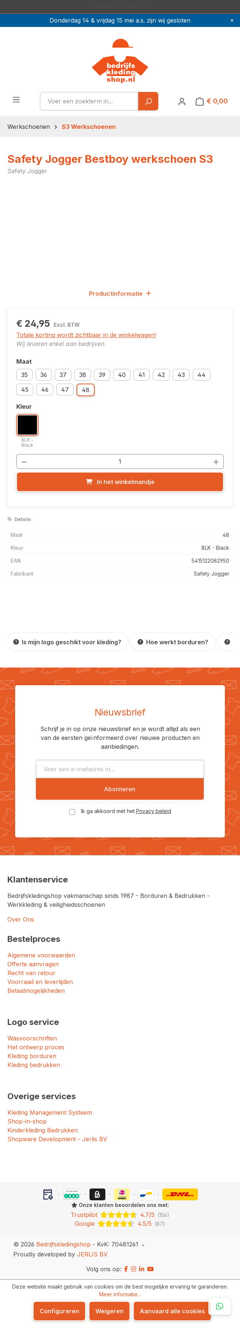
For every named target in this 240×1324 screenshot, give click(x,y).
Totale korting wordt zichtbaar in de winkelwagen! (86, 335)
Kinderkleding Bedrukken (42, 1130)
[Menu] (16, 99)
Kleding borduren (31, 1056)
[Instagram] (133, 1269)
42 (161, 374)
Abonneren (119, 789)
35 (24, 374)
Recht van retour (31, 973)
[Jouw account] (182, 101)
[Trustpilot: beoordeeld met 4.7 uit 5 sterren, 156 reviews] (120, 1214)
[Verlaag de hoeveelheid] (24, 461)
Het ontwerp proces (35, 1047)
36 (43, 374)
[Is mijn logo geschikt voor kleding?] (67, 642)
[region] (120, 231)
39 (102, 374)
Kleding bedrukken (33, 1065)
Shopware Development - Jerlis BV (57, 1139)
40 (122, 374)
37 (63, 374)
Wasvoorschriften (32, 1038)
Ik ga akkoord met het (126, 811)
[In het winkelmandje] (120, 482)
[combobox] (89, 101)
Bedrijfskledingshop (63, 1244)
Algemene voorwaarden (41, 955)
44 (201, 374)
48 (85, 390)
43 (181, 374)
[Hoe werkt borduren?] (173, 642)
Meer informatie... (120, 1294)
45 (24, 389)
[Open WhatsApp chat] (219, 1306)
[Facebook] (126, 1269)
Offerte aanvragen (33, 964)
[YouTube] (150, 1269)
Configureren (59, 1311)
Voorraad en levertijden (40, 981)
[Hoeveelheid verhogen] (216, 461)
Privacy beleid (153, 811)
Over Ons (20, 919)
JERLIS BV (92, 1254)
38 (82, 374)
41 (141, 374)
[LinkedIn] (141, 1269)
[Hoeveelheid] (120, 461)
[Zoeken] (148, 101)
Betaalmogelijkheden (36, 990)
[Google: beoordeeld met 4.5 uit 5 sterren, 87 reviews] (120, 1223)
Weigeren (109, 1311)
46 (44, 389)
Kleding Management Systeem (49, 1112)
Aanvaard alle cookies (172, 1311)
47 (65, 389)
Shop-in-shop (27, 1121)
